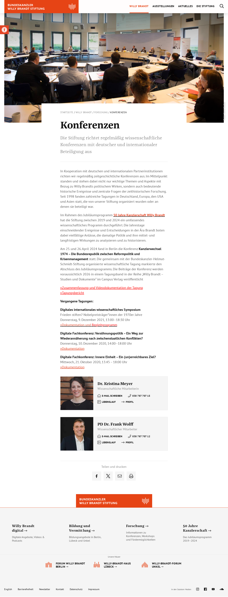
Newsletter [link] (44, 589)
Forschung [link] (101, 112)
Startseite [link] (66, 112)
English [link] (8, 589)
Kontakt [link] (60, 589)
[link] (4, 29)
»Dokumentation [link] (72, 348)
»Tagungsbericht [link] (72, 293)
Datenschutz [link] (76, 589)
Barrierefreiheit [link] (25, 589)
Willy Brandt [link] (84, 112)
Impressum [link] (93, 589)
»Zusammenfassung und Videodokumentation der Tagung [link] (101, 287)
